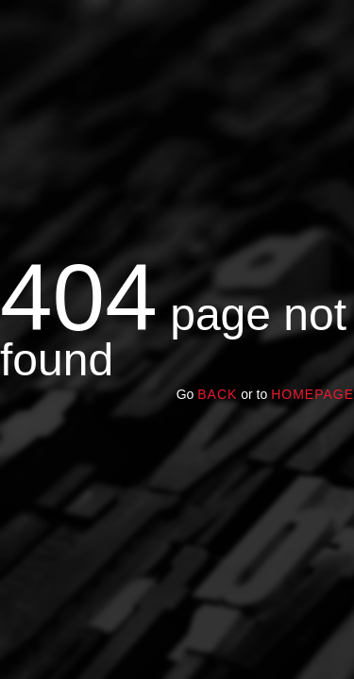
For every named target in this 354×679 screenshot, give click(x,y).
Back (217, 394)
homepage (312, 394)
